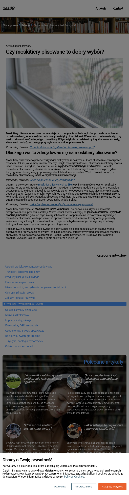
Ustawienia (60, 486)
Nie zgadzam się (83, 486)
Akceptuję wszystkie (112, 486)
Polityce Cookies (74, 476)
